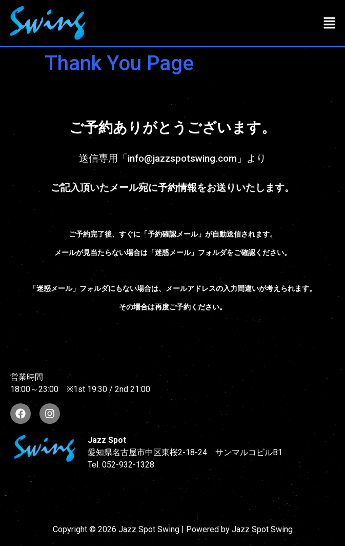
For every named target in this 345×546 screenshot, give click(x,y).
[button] (329, 23)
